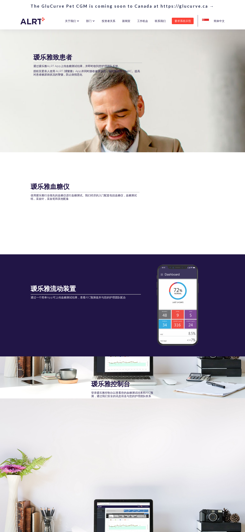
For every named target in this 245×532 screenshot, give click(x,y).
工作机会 (142, 20)
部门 (89, 20)
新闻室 (126, 20)
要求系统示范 (183, 20)
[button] (72, 21)
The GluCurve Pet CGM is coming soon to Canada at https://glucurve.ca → (122, 6)
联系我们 (160, 20)
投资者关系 (108, 20)
